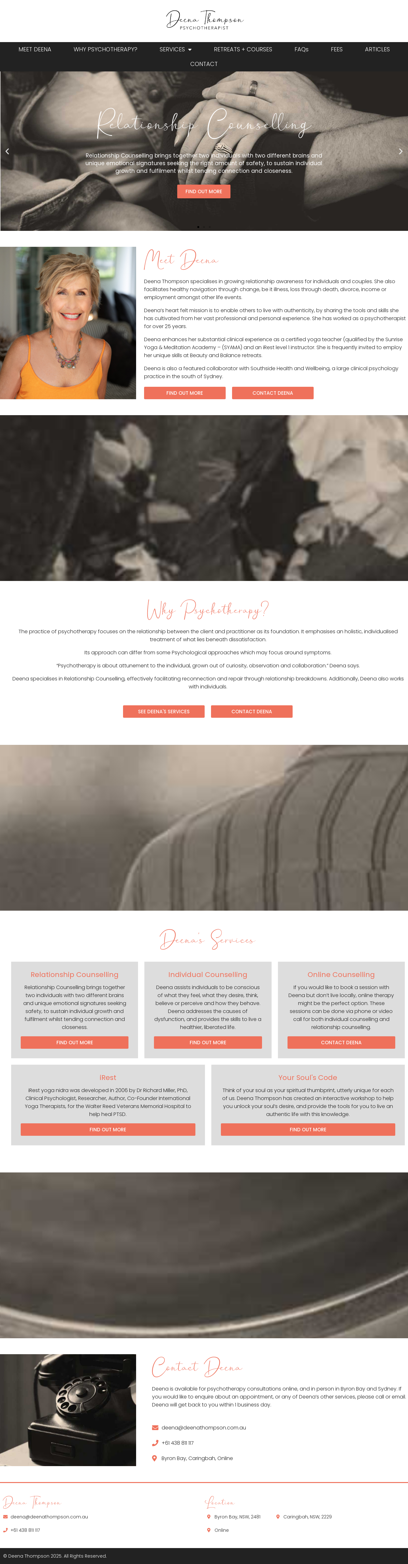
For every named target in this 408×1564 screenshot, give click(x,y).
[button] (7, 151)
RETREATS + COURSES (243, 49)
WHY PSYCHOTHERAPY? (105, 49)
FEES (337, 49)
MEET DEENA (34, 49)
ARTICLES (377, 49)
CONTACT (204, 64)
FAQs (302, 49)
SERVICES (176, 49)
